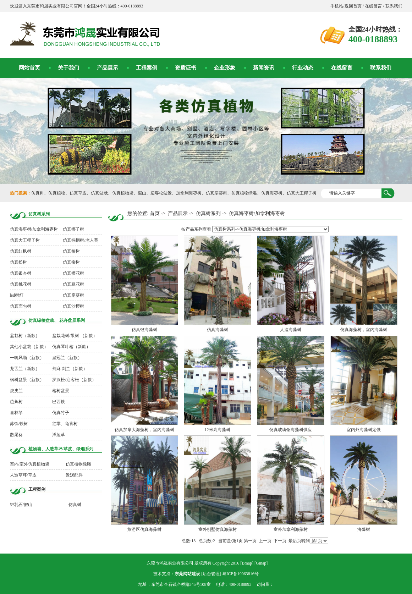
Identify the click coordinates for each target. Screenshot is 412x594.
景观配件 (74, 475)
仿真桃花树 (20, 284)
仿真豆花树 (73, 284)
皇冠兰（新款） (67, 357)
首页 (155, 213)
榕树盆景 (60, 390)
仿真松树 (18, 262)
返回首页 (354, 6)
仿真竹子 (60, 412)
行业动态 (302, 68)
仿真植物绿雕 (244, 193)
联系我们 (393, 6)
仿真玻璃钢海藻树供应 (290, 429)
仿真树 (37, 193)
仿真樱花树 (73, 273)
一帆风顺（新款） (27, 357)
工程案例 (146, 68)
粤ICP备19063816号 (240, 573)
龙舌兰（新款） (25, 368)
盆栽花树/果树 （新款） (74, 335)
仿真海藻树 (217, 329)
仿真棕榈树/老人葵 (80, 240)
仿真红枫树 (20, 251)
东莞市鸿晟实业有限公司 (170, 563)
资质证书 (185, 68)
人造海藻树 (290, 329)
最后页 (295, 540)
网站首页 (29, 68)
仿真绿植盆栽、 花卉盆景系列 (56, 320)
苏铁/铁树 (19, 423)
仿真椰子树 (73, 229)
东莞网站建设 (187, 573)
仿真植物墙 (122, 193)
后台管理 (211, 573)
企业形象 (224, 68)
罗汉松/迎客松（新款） (74, 379)
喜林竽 (16, 412)
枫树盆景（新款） (27, 379)
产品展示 (107, 68)
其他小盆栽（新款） (29, 346)
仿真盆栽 (99, 193)
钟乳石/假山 (21, 504)
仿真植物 (56, 193)
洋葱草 (58, 434)
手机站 (336, 6)
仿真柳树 (71, 262)
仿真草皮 (78, 193)
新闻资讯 (263, 68)
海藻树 (363, 529)
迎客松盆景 (161, 193)
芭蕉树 (16, 401)
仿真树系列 (39, 213)
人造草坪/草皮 (23, 475)
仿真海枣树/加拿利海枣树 (34, 229)
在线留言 (373, 6)
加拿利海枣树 (189, 193)
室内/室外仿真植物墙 (29, 464)
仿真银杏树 (20, 273)
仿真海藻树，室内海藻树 (363, 329)
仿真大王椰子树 (302, 193)
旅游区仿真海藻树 (144, 529)
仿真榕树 (71, 251)
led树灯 (17, 295)
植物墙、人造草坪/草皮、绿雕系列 (60, 448)
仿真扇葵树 (216, 193)
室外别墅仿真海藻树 (217, 529)
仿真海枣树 (271, 193)
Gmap (261, 563)
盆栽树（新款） (25, 335)
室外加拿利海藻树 (291, 529)
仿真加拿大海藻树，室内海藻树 (144, 429)
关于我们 (68, 68)
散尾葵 (16, 434)
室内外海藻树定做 (364, 429)
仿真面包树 (20, 306)
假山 (142, 193)
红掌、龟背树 (65, 423)
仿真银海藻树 (144, 329)
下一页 (280, 540)
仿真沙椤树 (73, 306)
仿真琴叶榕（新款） (71, 346)
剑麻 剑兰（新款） (69, 368)
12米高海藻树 (217, 429)
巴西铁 (58, 401)
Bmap (247, 563)
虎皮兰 (16, 390)
